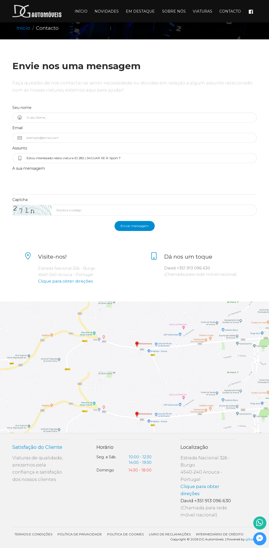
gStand (251, 539)
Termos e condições (33, 534)
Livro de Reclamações (170, 534)
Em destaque (140, 11)
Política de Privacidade (80, 534)
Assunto (19, 148)
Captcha (20, 199)
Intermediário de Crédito (220, 534)
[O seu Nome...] (139, 118)
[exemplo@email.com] (139, 138)
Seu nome (22, 107)
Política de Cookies (125, 534)
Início (81, 11)
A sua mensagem (28, 168)
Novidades (107, 11)
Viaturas (202, 11)
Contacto (230, 11)
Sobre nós (174, 11)
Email (17, 127)
